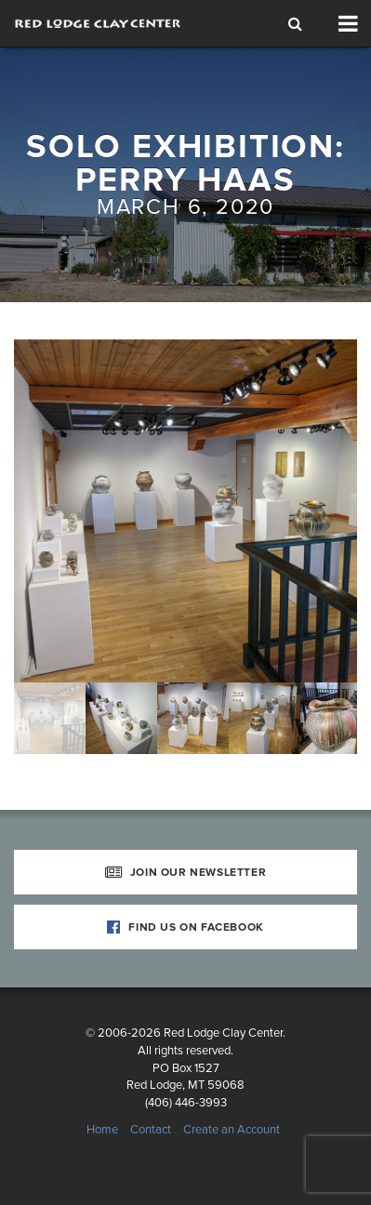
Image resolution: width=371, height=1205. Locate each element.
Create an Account (231, 1129)
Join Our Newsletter (186, 872)
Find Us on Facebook (185, 927)
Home (102, 1129)
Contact (150, 1129)
